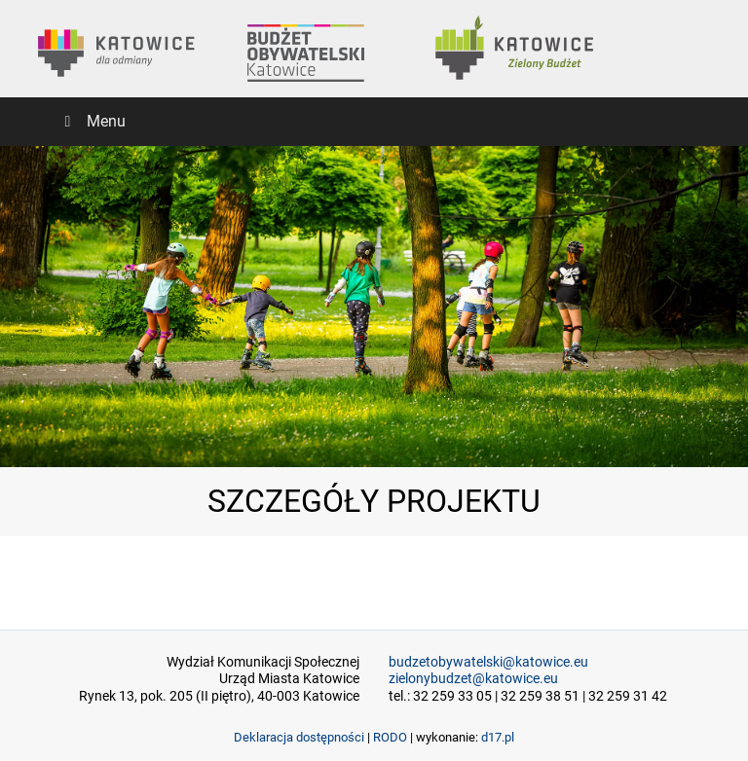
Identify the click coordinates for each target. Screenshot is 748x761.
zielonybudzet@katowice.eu (473, 678)
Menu (91, 121)
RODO (390, 737)
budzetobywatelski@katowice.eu (488, 662)
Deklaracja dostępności (299, 737)
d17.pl (497, 737)
